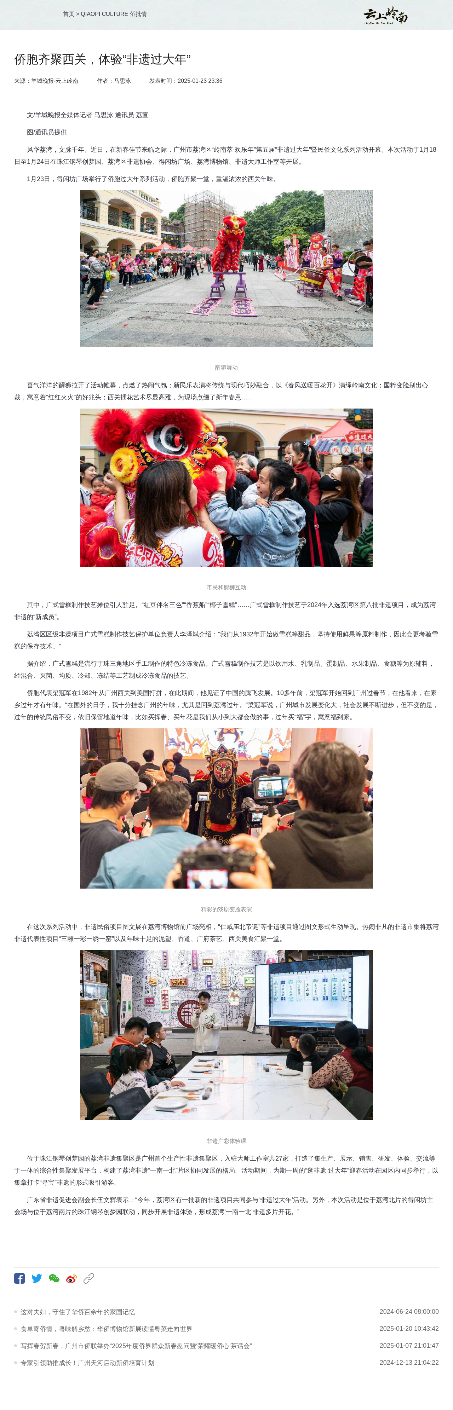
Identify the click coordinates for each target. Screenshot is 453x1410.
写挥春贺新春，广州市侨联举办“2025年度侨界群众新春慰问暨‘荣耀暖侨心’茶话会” (136, 1346)
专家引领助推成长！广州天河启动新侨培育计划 (87, 1362)
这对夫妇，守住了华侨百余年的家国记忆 (78, 1312)
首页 (68, 14)
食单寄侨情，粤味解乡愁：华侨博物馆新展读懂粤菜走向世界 (107, 1329)
